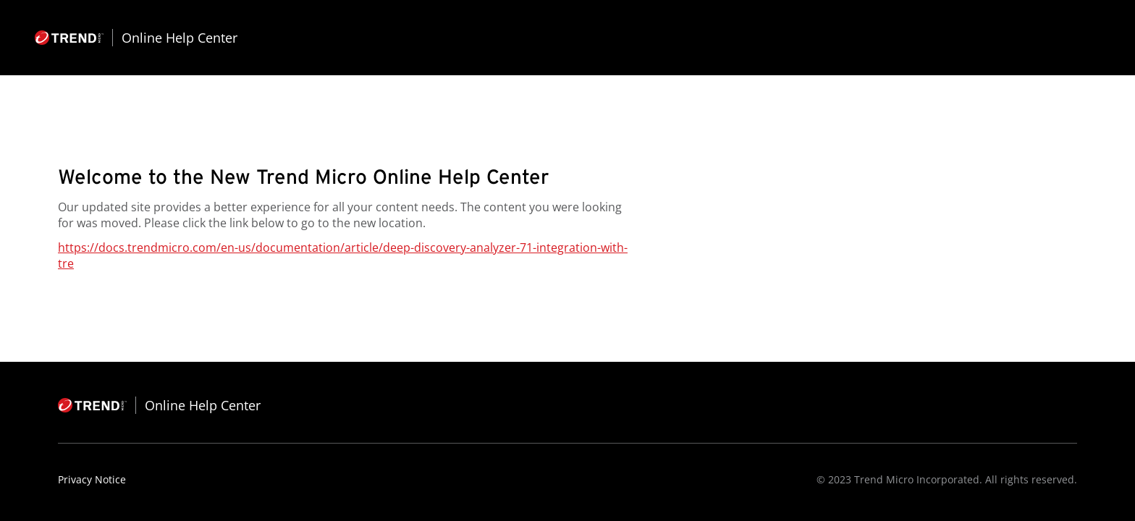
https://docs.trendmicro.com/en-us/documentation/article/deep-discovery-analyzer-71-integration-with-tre (343, 255)
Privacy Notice (92, 479)
